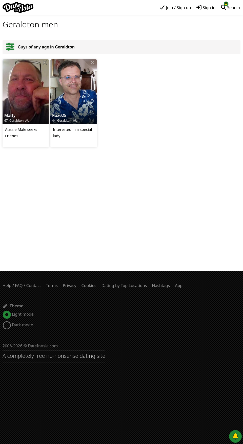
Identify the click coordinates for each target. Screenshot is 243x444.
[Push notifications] (235, 436)
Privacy (69, 285)
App (179, 285)
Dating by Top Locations (124, 285)
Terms (52, 285)
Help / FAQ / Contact (22, 285)
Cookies (89, 285)
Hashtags (161, 285)
